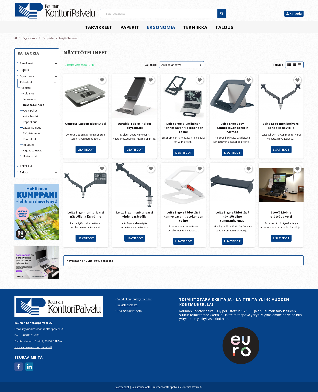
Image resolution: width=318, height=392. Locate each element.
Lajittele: (151, 65)
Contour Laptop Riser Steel (85, 124)
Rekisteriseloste (127, 305)
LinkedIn (29, 366)
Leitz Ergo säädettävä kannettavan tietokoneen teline (183, 216)
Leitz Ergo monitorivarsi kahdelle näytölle (281, 126)
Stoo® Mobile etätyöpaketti (281, 214)
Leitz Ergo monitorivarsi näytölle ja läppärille (85, 214)
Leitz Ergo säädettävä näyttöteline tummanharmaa (232, 216)
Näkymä (277, 65)
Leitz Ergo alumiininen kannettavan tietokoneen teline (183, 128)
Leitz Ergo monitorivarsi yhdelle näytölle (134, 214)
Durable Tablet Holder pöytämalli (134, 126)
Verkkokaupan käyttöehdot (134, 299)
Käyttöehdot (122, 387)
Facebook (18, 366)
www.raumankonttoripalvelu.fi (33, 347)
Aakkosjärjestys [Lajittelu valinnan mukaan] (171, 65)
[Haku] (163, 13)
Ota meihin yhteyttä (129, 311)
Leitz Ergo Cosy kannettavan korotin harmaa (232, 128)
